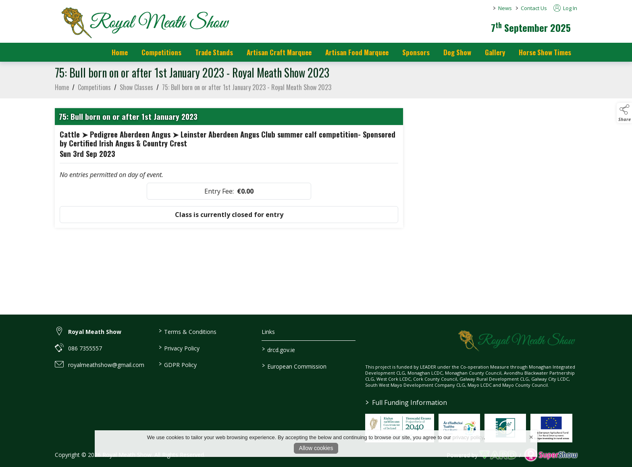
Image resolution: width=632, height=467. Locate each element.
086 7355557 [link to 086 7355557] (85, 348)
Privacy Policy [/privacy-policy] (178, 347)
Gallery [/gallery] (495, 52)
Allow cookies (316, 448)
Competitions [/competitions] (161, 52)
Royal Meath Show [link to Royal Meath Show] (94, 332)
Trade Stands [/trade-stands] (214, 52)
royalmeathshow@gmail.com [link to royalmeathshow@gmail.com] (106, 365)
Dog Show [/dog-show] (457, 52)
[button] (624, 113)
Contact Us (534, 8)
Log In (565, 8)
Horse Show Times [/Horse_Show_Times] (545, 52)
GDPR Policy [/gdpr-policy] (177, 364)
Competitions (94, 89)
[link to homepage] (143, 22)
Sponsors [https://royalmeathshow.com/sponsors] (416, 52)
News (505, 8)
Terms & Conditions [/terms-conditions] (187, 331)
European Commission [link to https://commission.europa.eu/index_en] (294, 365)
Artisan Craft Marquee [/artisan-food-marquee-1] (279, 52)
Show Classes (136, 89)
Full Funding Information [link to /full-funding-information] (406, 402)
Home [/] (120, 52)
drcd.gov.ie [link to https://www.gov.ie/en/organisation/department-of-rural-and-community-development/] (278, 349)
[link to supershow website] (550, 455)
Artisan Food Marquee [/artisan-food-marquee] (357, 52)
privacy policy (468, 437)
